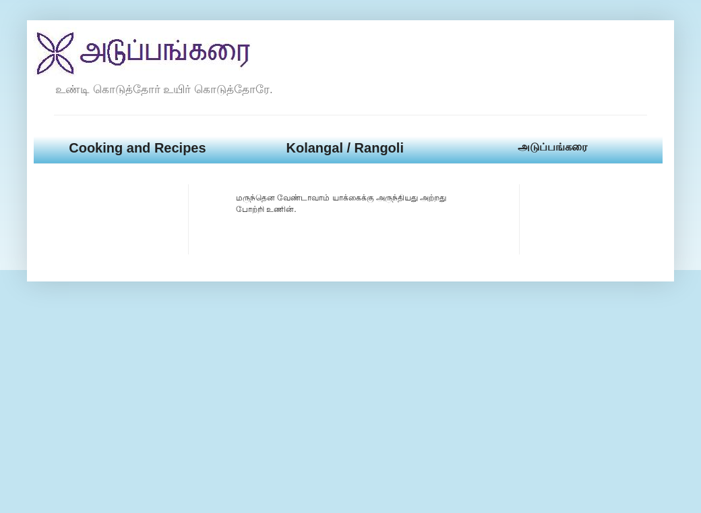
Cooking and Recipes (137, 147)
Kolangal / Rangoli (344, 147)
